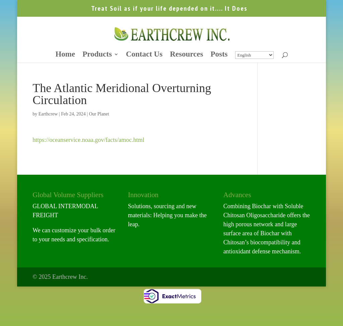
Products (97, 55)
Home (65, 55)
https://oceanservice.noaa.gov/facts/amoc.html (88, 140)
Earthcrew (48, 113)
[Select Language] (254, 55)
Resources (186, 55)
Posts (218, 55)
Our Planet (99, 113)
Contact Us (144, 55)
